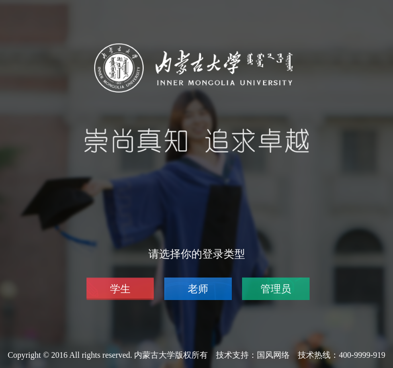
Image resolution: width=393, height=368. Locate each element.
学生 (120, 288)
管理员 (275, 288)
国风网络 (273, 355)
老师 (198, 288)
